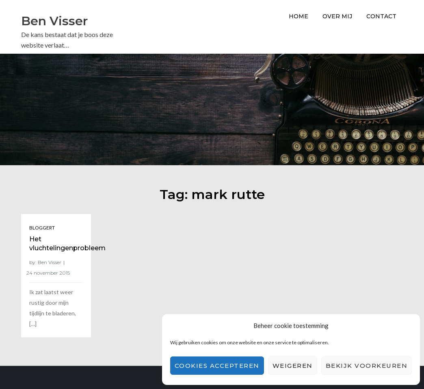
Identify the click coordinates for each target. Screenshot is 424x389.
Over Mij (337, 16)
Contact (381, 16)
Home (298, 16)
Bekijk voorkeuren (367, 365)
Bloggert (42, 228)
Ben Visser (54, 20)
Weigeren (293, 365)
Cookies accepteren (217, 365)
